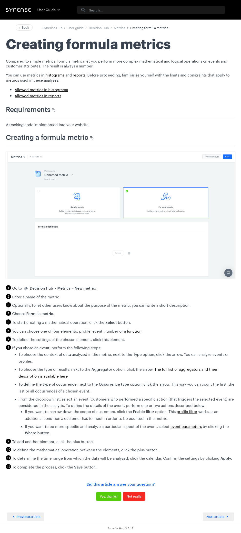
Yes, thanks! (109, 496)
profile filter (187, 411)
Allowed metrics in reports (38, 95)
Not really (134, 496)
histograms (55, 74)
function (134, 331)
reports (79, 74)
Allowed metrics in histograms (41, 89)
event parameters (186, 426)
